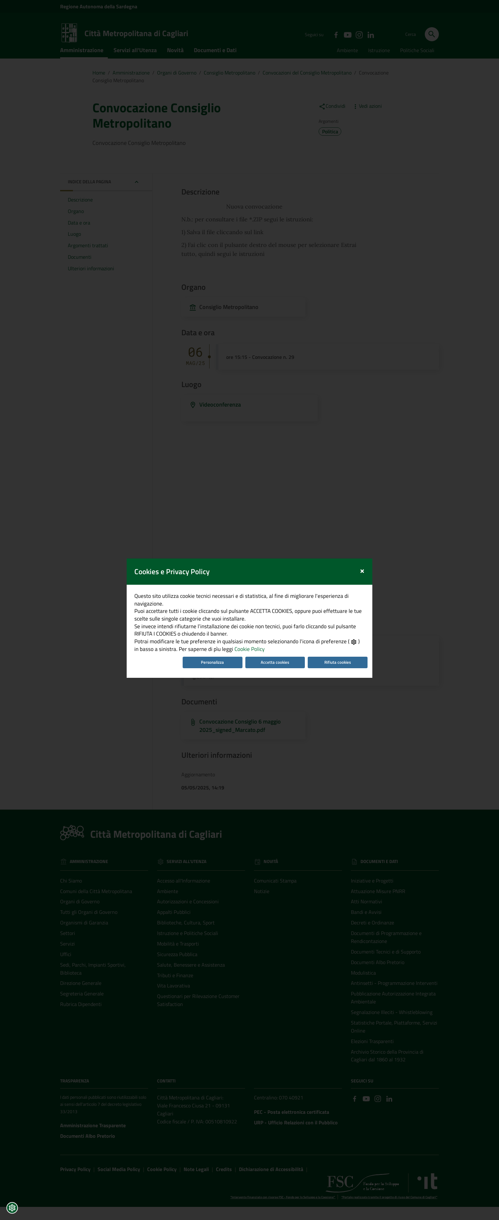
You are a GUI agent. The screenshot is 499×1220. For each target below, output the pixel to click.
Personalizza (211, 668)
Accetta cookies (276, 668)
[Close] (369, 565)
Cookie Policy (240, 654)
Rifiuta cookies (343, 668)
